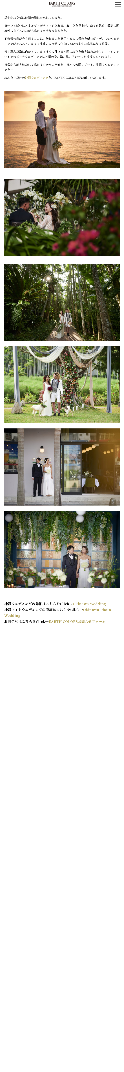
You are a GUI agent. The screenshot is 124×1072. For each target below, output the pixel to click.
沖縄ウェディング (36, 78)
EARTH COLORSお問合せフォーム (77, 621)
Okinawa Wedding (89, 603)
